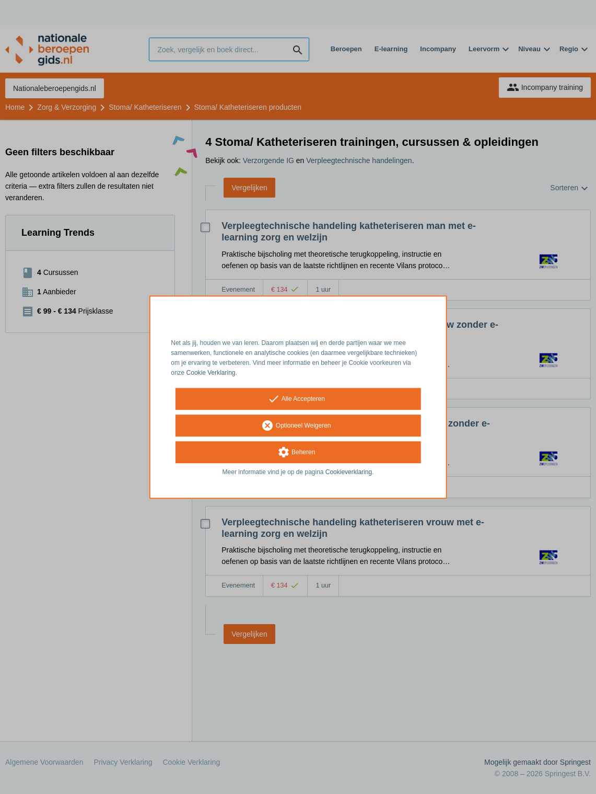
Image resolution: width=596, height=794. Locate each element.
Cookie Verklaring (211, 372)
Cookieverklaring (348, 472)
